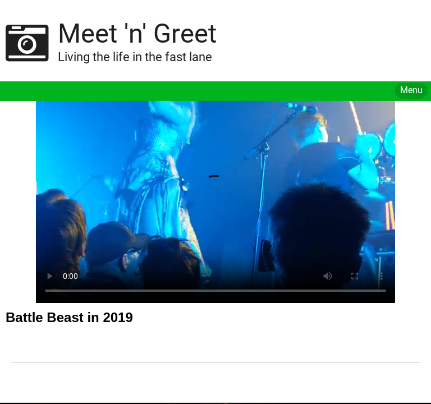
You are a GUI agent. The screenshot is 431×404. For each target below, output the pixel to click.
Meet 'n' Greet (137, 33)
